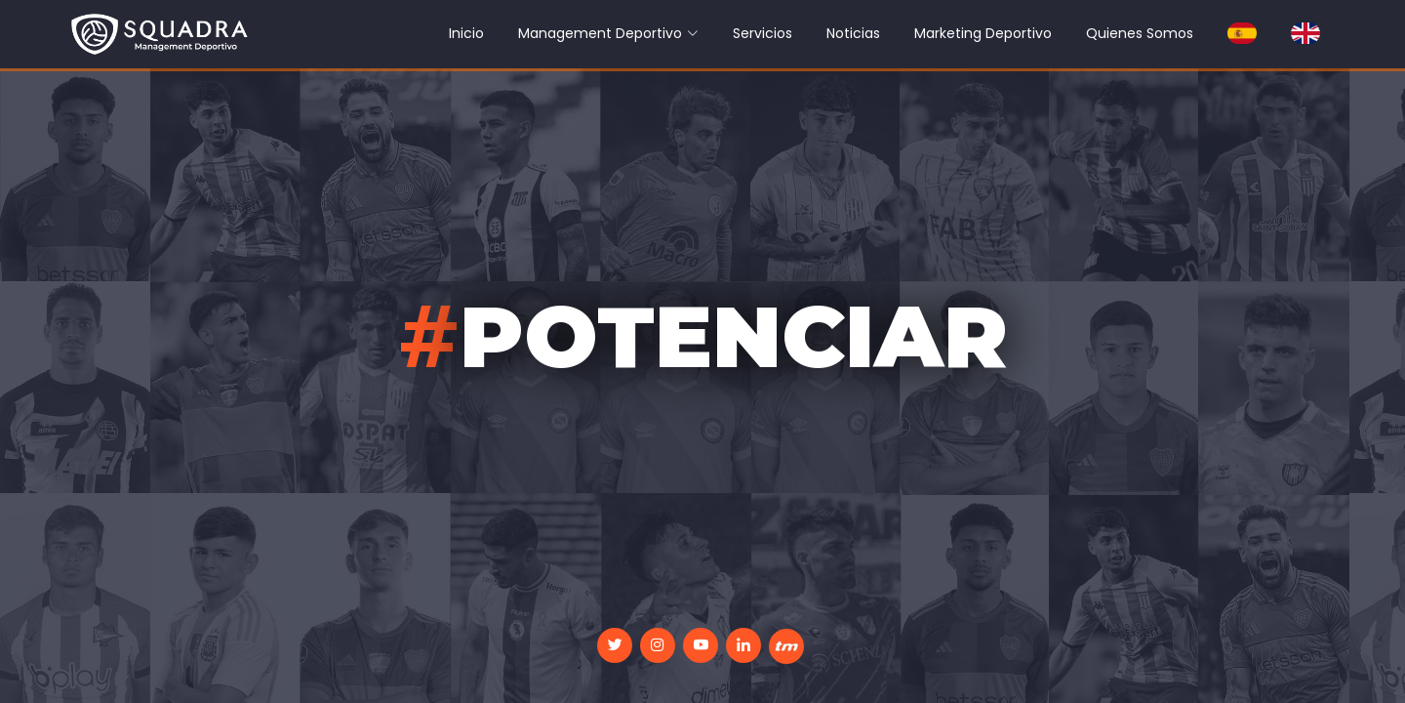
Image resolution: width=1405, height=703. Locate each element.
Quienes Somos (1139, 33)
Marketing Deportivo (983, 33)
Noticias (853, 33)
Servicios (762, 33)
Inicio (466, 33)
